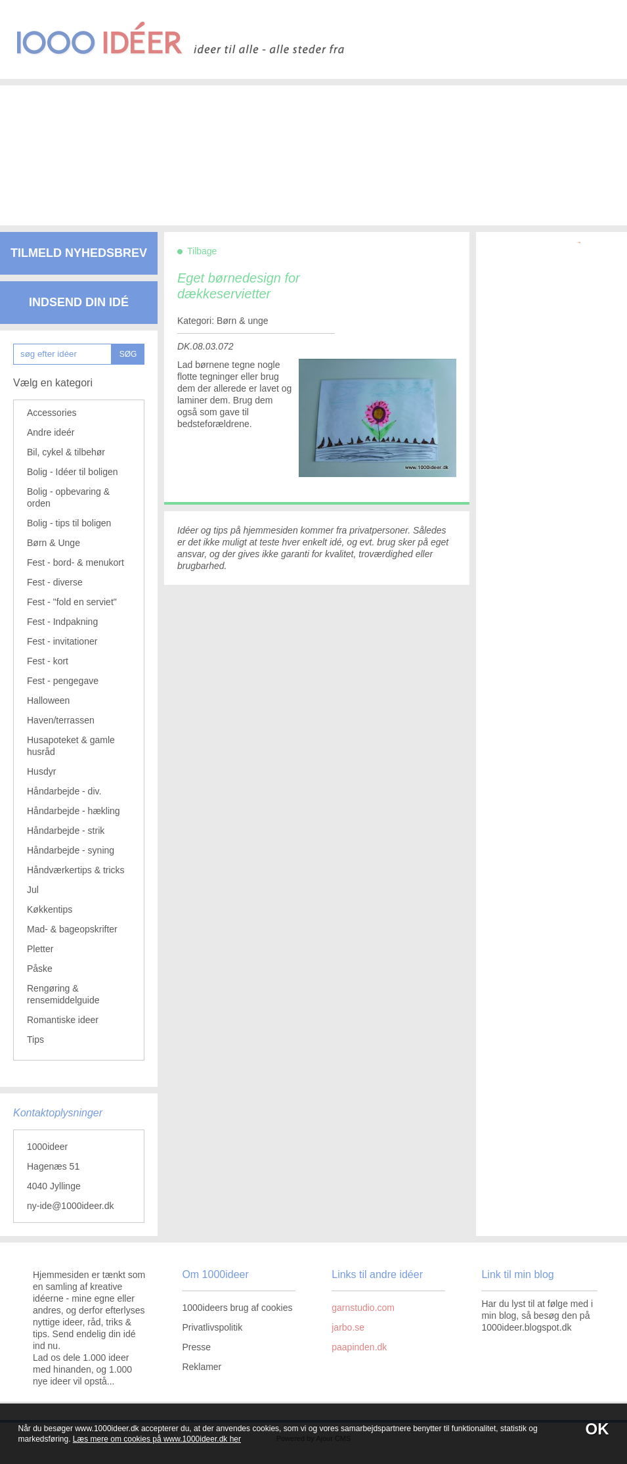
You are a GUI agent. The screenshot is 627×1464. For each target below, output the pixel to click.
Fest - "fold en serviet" (72, 602)
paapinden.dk (359, 1347)
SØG (128, 354)
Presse (196, 1347)
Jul (33, 889)
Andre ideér (50, 432)
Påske (40, 968)
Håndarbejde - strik (65, 830)
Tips (35, 1039)
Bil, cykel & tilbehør (66, 452)
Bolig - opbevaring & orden (68, 497)
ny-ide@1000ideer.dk (70, 1206)
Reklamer (201, 1366)
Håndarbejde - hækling (73, 811)
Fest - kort (47, 661)
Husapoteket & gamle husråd (71, 746)
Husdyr (41, 771)
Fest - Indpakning (62, 621)
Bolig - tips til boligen (69, 523)
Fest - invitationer (62, 641)
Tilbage (202, 251)
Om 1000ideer (215, 1274)
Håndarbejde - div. (64, 791)
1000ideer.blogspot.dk (526, 1327)
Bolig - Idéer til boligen (72, 472)
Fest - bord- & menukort (75, 562)
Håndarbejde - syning (70, 850)
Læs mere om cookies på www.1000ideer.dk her (157, 1439)
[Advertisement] (305, 144)
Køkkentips (49, 909)
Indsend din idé (79, 302)
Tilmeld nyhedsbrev (79, 253)
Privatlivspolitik (212, 1327)
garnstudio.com (363, 1307)
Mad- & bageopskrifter (72, 929)
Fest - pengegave (62, 680)
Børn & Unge (53, 543)
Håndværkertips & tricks (76, 870)
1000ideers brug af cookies (237, 1307)
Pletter (40, 949)
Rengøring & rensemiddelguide (63, 994)
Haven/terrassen (61, 720)
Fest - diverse (55, 582)
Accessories (51, 412)
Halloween (48, 700)
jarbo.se (348, 1327)
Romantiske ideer (62, 1020)
